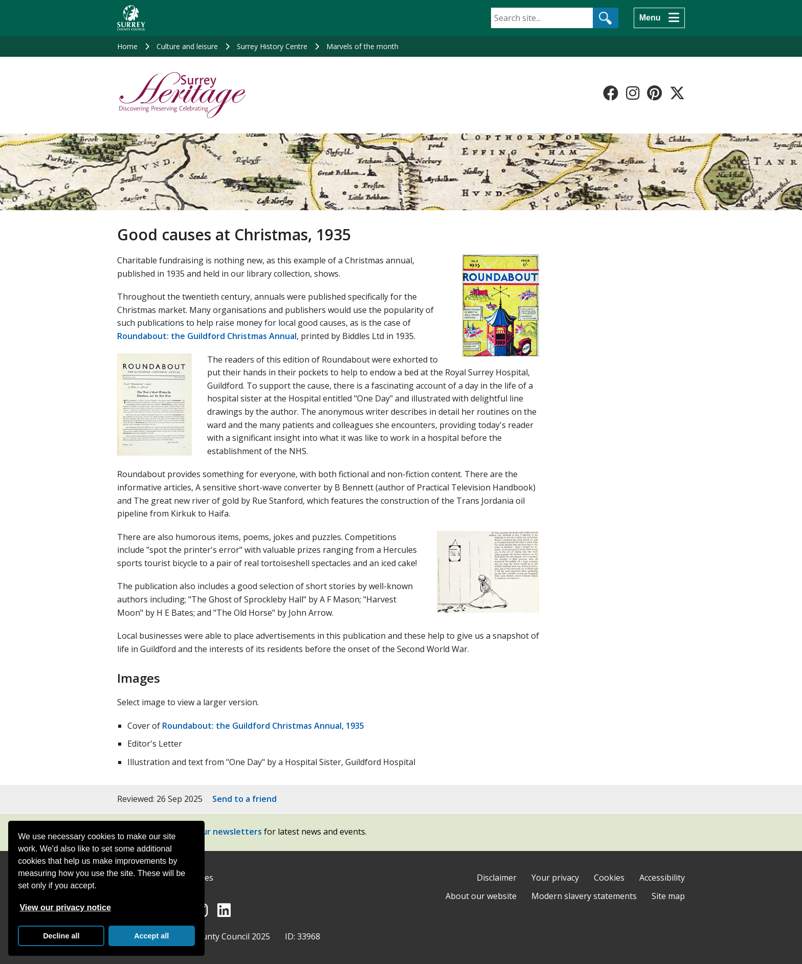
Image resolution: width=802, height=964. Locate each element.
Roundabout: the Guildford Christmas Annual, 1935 (263, 725)
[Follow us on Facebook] (610, 93)
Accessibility (662, 877)
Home (127, 46)
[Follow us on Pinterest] (654, 93)
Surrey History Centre (272, 46)
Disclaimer (497, 877)
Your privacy (555, 877)
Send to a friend (244, 798)
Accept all (151, 936)
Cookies (609, 877)
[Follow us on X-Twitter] (677, 93)
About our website (481, 896)
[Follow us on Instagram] (632, 93)
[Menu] (659, 18)
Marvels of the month (362, 46)
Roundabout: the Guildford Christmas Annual (207, 336)
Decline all (61, 936)
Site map (668, 896)
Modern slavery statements (584, 896)
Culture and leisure (187, 46)
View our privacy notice (64, 907)
